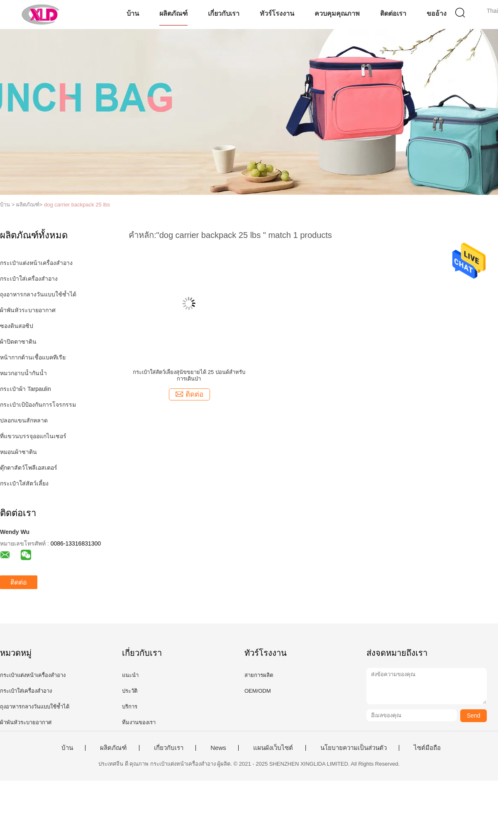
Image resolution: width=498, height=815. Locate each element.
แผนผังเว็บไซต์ (273, 748)
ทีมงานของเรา (139, 722)
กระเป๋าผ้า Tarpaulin (25, 389)
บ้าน (133, 13)
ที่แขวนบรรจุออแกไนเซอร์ (33, 436)
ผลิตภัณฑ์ (173, 13)
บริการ (129, 706)
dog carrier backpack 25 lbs (77, 204)
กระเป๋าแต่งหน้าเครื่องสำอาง (36, 263)
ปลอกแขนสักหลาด (24, 420)
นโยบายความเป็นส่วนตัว (353, 748)
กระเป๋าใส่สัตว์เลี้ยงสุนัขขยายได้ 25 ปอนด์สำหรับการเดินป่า (189, 375)
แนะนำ (130, 675)
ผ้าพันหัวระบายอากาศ (28, 310)
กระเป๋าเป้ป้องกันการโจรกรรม (38, 404)
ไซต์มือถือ (427, 748)
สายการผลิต (258, 675)
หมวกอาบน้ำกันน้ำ (23, 373)
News (218, 748)
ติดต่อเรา (393, 13)
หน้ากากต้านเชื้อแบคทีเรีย (33, 357)
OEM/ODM (257, 691)
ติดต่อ (18, 582)
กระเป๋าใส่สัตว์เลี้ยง (24, 483)
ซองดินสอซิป (16, 326)
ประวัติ (129, 691)
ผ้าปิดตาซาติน (18, 341)
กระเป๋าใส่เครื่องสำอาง (29, 278)
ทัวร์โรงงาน (277, 13)
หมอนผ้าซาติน (18, 452)
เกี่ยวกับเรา (223, 13)
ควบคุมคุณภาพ (337, 13)
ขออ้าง (437, 13)
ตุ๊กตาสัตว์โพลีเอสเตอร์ (28, 467)
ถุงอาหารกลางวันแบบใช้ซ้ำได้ (38, 294)
